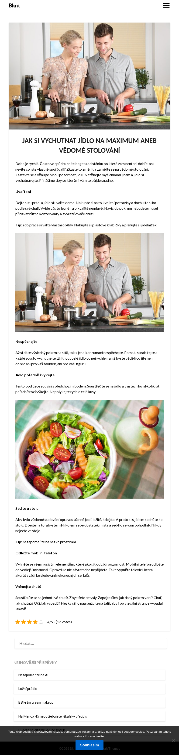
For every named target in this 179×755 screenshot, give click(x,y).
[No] (173, 740)
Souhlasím (89, 745)
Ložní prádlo (27, 688)
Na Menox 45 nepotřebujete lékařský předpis (52, 716)
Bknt (14, 5)
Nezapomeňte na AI (33, 675)
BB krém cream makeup (35, 702)
